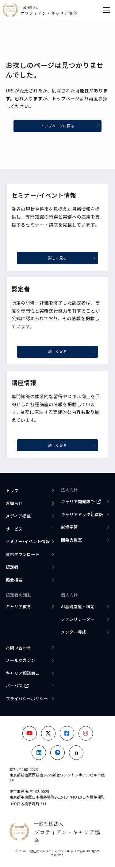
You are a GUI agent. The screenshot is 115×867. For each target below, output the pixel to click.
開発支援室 (71, 540)
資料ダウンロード (23, 554)
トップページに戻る (70, 125)
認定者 (12, 567)
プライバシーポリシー (27, 698)
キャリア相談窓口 (23, 673)
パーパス (17, 685)
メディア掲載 (18, 516)
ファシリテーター (78, 619)
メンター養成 (73, 632)
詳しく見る (71, 257)
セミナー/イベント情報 (28, 541)
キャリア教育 (18, 606)
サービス (14, 529)
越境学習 (69, 527)
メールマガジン (20, 660)
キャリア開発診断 (81, 501)
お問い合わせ (18, 647)
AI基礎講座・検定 (78, 606)
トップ (12, 490)
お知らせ (14, 503)
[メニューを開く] (106, 10)
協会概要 (14, 580)
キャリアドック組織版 (82, 514)
